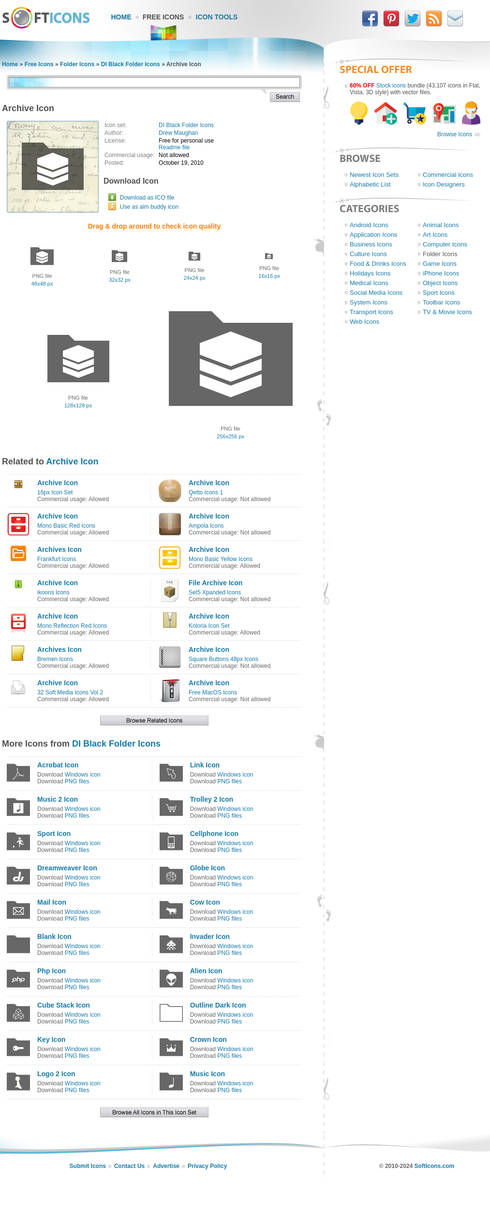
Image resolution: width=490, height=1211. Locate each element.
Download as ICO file (147, 197)
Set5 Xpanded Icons (215, 592)
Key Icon (51, 1039)
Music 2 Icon (57, 799)
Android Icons (369, 225)
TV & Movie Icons (447, 312)
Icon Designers (444, 184)
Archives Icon (59, 549)
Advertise (166, 1166)
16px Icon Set (55, 492)
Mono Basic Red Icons (66, 525)
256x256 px (230, 436)
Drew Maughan (178, 133)
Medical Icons (369, 283)
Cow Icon (205, 902)
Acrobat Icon (58, 765)
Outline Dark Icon (218, 1005)
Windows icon (83, 774)
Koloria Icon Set (209, 625)
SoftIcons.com (435, 1166)
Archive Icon (72, 461)
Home (121, 17)
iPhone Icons (441, 273)
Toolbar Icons (441, 302)
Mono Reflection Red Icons (72, 625)
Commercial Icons (448, 174)
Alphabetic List (370, 184)
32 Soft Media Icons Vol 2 (70, 692)
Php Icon (51, 971)
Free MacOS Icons (213, 692)
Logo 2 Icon (56, 1074)
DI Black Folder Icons (130, 64)
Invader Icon (210, 936)
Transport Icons (371, 312)
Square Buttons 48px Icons (223, 659)
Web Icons (364, 321)
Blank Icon (54, 936)
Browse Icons (454, 134)
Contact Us (129, 1166)
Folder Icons (77, 64)
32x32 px (120, 280)
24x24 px (195, 278)
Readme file (174, 147)
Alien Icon (206, 971)
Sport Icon (54, 833)
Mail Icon (51, 902)
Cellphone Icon (214, 833)
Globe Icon (207, 868)
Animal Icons (441, 225)
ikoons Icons (53, 592)
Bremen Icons (55, 659)
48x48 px (42, 284)
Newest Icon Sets (374, 174)
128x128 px (78, 405)
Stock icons (391, 85)
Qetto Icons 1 (206, 492)
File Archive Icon (216, 583)
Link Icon (205, 765)
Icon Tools (217, 17)
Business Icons (371, 244)
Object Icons (440, 283)
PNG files (77, 781)
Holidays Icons (370, 273)
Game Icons (440, 263)
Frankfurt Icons (56, 559)
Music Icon (207, 1074)
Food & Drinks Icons (378, 263)
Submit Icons (88, 1166)
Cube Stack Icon (63, 1005)
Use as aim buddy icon (149, 206)
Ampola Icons (206, 525)
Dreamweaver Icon (67, 868)
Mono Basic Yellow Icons (220, 559)
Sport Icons (439, 292)
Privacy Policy (207, 1166)
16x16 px (269, 276)
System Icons (368, 302)
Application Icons (373, 234)
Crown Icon (208, 1039)
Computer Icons (445, 244)
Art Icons (435, 234)
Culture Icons (368, 254)
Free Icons (163, 17)
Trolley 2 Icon (211, 799)
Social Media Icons (376, 292)
